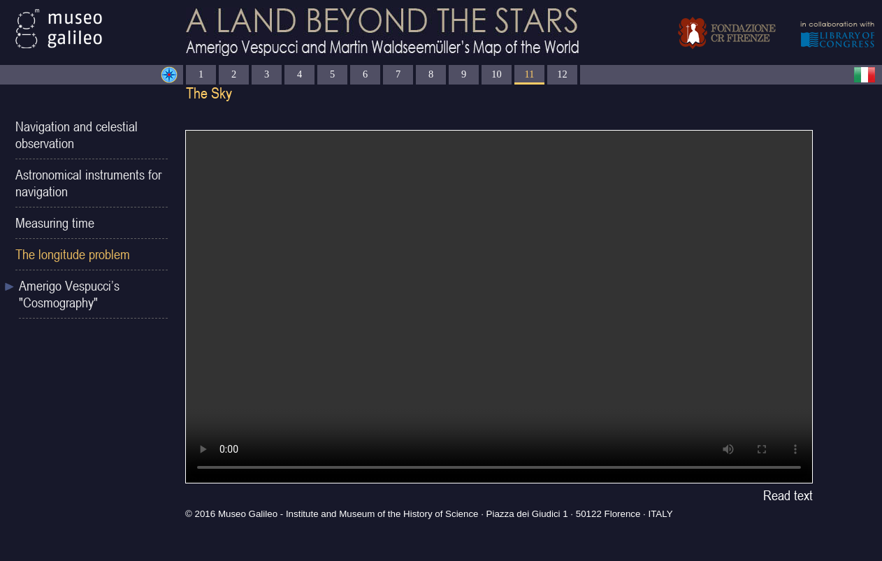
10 (496, 74)
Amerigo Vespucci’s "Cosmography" (69, 294)
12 (562, 74)
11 (530, 74)
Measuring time (54, 222)
